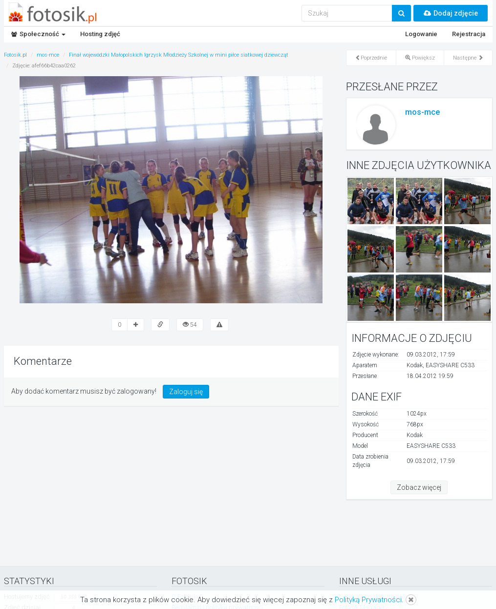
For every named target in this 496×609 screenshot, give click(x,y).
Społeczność (38, 34)
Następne (468, 58)
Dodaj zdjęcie (450, 13)
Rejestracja (468, 34)
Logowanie (421, 34)
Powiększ (420, 58)
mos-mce (422, 112)
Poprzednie (371, 58)
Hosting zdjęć (100, 34)
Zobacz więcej (419, 487)
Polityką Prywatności (368, 599)
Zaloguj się (186, 392)
